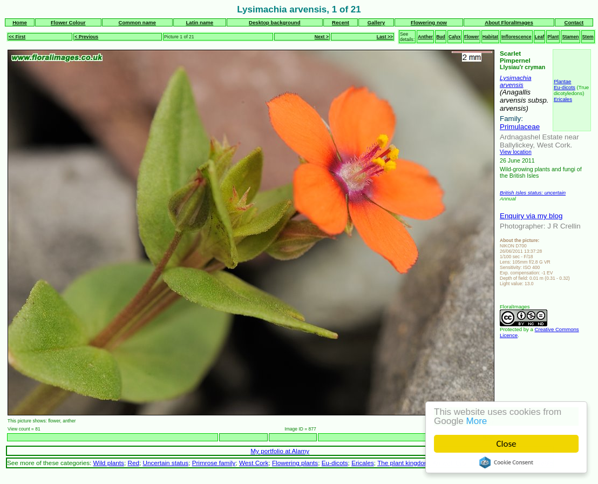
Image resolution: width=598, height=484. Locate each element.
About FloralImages (509, 22)
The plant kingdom (403, 462)
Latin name (200, 22)
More (476, 421)
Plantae (563, 81)
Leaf (540, 36)
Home (19, 22)
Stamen (570, 36)
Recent (340, 22)
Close (507, 443)
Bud (440, 36)
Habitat (490, 36)
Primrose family (214, 462)
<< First (17, 36)
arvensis (512, 84)
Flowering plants (295, 462)
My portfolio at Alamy (279, 450)
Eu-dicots (564, 87)
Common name (137, 22)
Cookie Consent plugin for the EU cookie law (507, 462)
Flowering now (429, 22)
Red (133, 462)
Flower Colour (68, 22)
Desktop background (274, 22)
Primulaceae (520, 127)
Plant (553, 36)
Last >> (385, 36)
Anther (425, 36)
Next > (322, 36)
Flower (471, 36)
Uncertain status (165, 462)
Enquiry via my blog (531, 216)
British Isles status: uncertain (533, 193)
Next (488, 437)
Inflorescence (516, 36)
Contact (574, 22)
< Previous (86, 36)
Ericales (563, 99)
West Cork (253, 462)
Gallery (376, 22)
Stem (588, 36)
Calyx (454, 36)
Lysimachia (515, 77)
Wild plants (108, 462)
